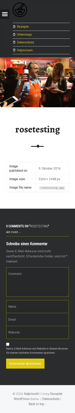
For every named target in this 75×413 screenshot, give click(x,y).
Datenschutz (25, 42)
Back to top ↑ (37, 404)
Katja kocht (31, 394)
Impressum (25, 50)
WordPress (22, 399)
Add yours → (13, 232)
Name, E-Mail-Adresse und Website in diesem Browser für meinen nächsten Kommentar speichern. (37, 350)
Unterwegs (24, 34)
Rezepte (23, 26)
